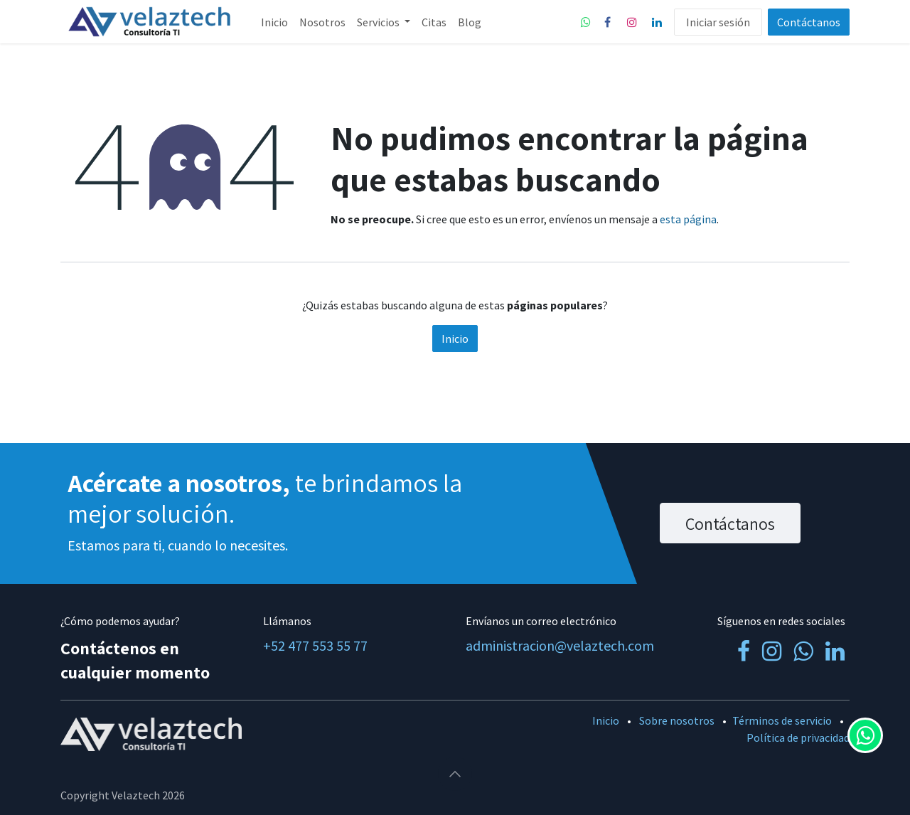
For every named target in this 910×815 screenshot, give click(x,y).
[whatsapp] (586, 22)
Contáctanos (808, 22)
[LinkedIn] (657, 22)
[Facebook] (607, 22)
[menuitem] (274, 22)
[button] (455, 774)
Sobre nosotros (676, 720)
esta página (688, 219)
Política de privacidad (798, 737)
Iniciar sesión (718, 22)
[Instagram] (632, 22)
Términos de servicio (782, 720)
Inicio (455, 338)
